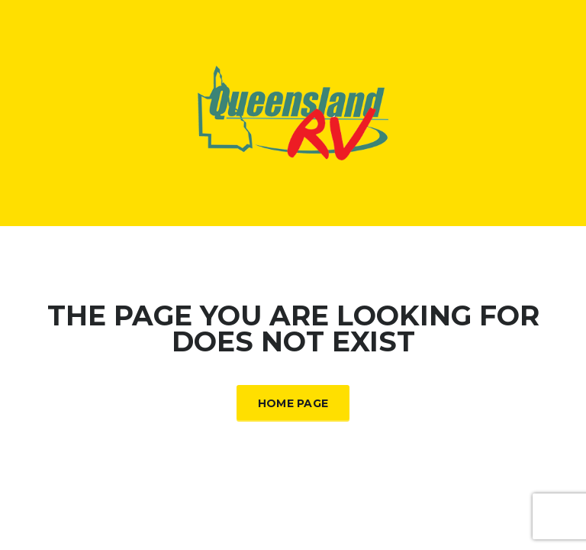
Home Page (293, 403)
